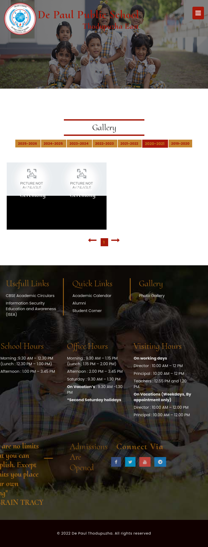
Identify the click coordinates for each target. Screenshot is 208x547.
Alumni (42, 303)
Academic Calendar (55, 295)
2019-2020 (180, 143)
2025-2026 (28, 143)
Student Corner (50, 310)
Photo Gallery (115, 295)
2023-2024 (79, 143)
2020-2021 (155, 143)
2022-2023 (105, 143)
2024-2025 (54, 143)
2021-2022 (130, 143)
